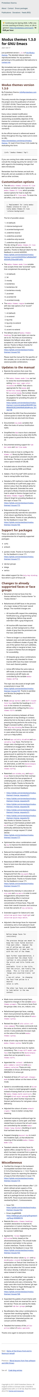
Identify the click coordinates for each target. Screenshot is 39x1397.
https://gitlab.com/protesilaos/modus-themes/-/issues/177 (19, 836)
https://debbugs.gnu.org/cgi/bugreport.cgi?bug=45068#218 (21, 1216)
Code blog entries (15, 1370)
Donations (16, 12)
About (4, 8)
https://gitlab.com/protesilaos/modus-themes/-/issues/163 (19, 351)
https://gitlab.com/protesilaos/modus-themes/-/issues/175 (19, 504)
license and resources (16, 1391)
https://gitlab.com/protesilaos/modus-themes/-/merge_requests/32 (21, 816)
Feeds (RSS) (26, 12)
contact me (6, 62)
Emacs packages (21, 8)
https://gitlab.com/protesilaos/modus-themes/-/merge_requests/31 (21, 811)
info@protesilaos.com (27, 92)
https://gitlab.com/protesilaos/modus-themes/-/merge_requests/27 (21, 794)
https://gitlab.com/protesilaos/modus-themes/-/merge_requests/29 (21, 799)
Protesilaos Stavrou (9, 3)
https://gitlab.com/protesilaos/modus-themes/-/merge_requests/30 (21, 805)
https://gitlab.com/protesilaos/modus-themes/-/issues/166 (19, 523)
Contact (11, 8)
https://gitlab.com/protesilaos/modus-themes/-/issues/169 (19, 689)
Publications (6, 12)
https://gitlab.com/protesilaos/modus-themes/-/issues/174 (19, 1179)
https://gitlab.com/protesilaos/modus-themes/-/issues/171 (19, 557)
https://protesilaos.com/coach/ (21, 28)
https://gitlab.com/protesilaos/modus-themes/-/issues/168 (19, 1292)
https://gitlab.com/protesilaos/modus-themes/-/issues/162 (21, 1208)
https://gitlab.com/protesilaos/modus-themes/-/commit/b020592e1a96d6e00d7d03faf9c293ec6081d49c (20, 257)
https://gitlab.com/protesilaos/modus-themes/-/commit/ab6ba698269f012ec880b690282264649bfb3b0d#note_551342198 (21, 406)
